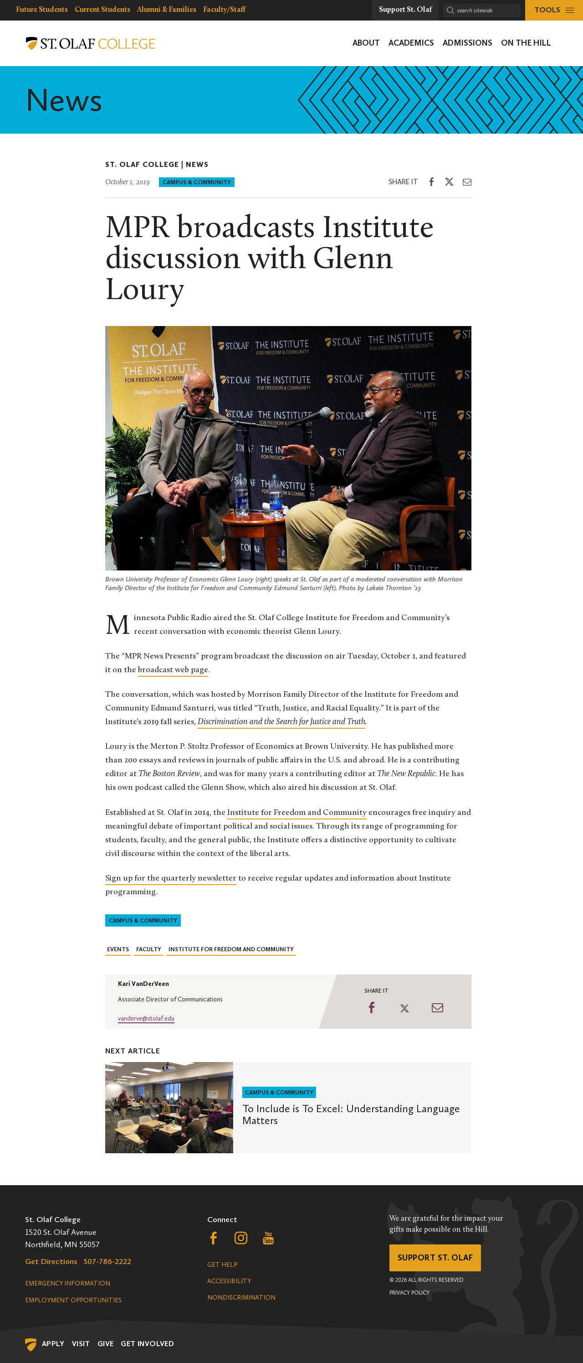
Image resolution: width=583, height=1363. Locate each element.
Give (105, 1343)
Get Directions (51, 1261)
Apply (53, 1343)
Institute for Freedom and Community (231, 949)
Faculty (148, 949)
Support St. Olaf (435, 1258)
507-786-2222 (107, 1261)
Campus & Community (197, 182)
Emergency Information (67, 1283)
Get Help (222, 1265)
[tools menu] (554, 10)
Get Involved (147, 1343)
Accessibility (229, 1281)
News (197, 164)
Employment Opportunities (73, 1300)
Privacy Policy (409, 1293)
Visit (81, 1343)
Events (118, 949)
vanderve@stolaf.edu (146, 1018)
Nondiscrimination (241, 1297)
